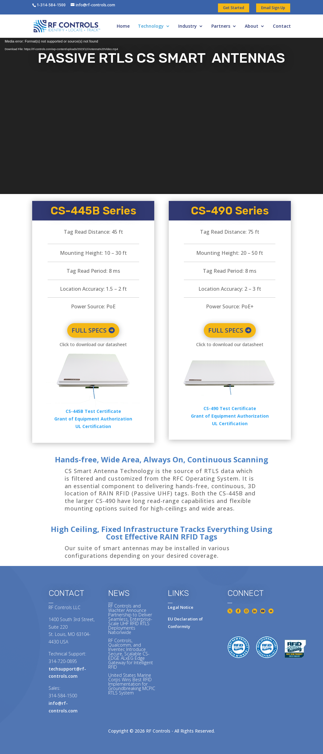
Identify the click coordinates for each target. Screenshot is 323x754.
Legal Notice (180, 607)
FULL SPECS (89, 330)
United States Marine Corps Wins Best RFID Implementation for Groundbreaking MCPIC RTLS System (131, 684)
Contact (282, 26)
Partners (220, 26)
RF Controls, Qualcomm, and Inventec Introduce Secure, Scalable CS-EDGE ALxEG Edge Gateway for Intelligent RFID (130, 653)
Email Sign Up (273, 7)
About (251, 26)
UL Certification (93, 426)
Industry (187, 26)
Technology (151, 26)
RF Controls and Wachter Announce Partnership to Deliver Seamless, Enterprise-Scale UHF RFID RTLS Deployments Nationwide (130, 619)
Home (123, 26)
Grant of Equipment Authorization (93, 419)
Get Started (233, 7)
